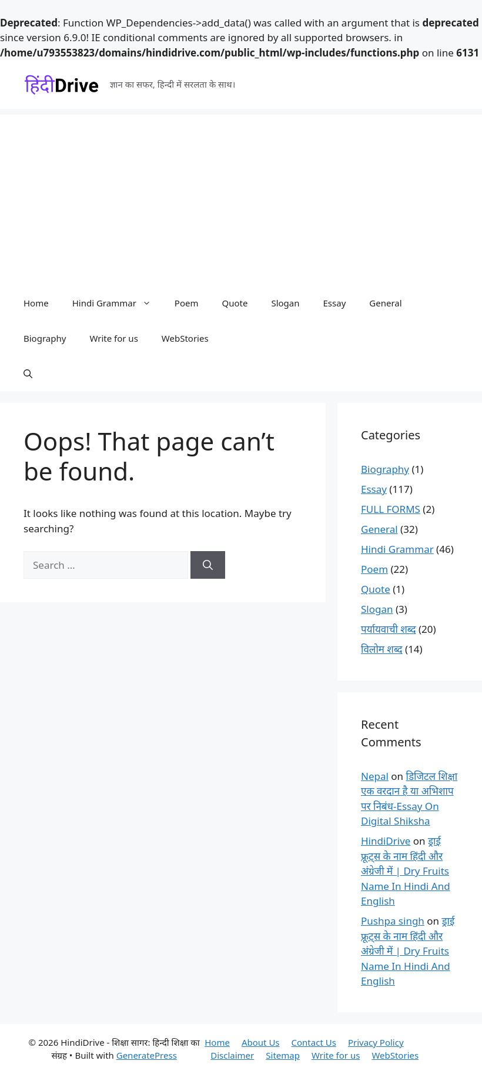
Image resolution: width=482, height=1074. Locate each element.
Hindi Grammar (117, 303)
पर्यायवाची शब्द (388, 629)
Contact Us (314, 1042)
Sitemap (283, 1055)
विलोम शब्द (382, 649)
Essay (334, 303)
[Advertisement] (241, 197)
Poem (187, 303)
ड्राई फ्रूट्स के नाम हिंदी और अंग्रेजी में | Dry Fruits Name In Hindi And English (405, 871)
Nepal (375, 776)
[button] (28, 373)
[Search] (207, 565)
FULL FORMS (390, 509)
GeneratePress (146, 1055)
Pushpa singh (392, 921)
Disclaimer (232, 1055)
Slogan (285, 303)
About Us (261, 1042)
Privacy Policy (376, 1042)
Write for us (113, 338)
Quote (234, 303)
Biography (45, 338)
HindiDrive (385, 841)
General (385, 303)
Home (36, 303)
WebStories (185, 338)
